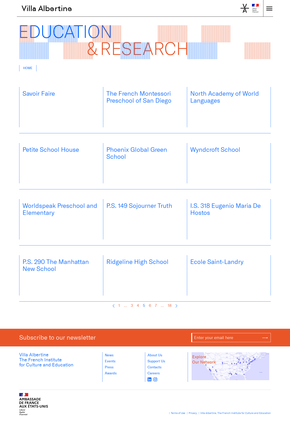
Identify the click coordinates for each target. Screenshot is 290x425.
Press (109, 367)
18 (170, 305)
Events (110, 361)
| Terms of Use (176, 413)
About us (155, 355)
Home (27, 68)
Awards (111, 373)
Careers (154, 373)
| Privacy (191, 413)
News (109, 355)
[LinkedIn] (149, 379)
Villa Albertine (47, 8)
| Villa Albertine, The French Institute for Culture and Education (234, 413)
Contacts (154, 367)
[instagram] (155, 379)
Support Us (156, 361)
